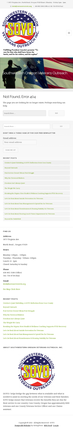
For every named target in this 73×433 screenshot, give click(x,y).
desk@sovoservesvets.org (22, 6)
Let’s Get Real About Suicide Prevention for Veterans (24, 198)
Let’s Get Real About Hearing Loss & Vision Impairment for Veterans (30, 214)
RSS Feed (48, 425)
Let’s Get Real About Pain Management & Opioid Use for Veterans (28, 203)
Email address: (9, 138)
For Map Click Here (11, 289)
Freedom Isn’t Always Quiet (15, 183)
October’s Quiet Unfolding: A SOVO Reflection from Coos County (28, 163)
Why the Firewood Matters (14, 178)
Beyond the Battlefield (13, 219)
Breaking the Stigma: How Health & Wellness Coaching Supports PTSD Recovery (34, 193)
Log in (56, 425)
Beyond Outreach (11, 168)
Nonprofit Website (23, 425)
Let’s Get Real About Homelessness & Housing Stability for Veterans (29, 209)
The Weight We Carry (12, 188)
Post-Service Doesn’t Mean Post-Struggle (19, 173)
